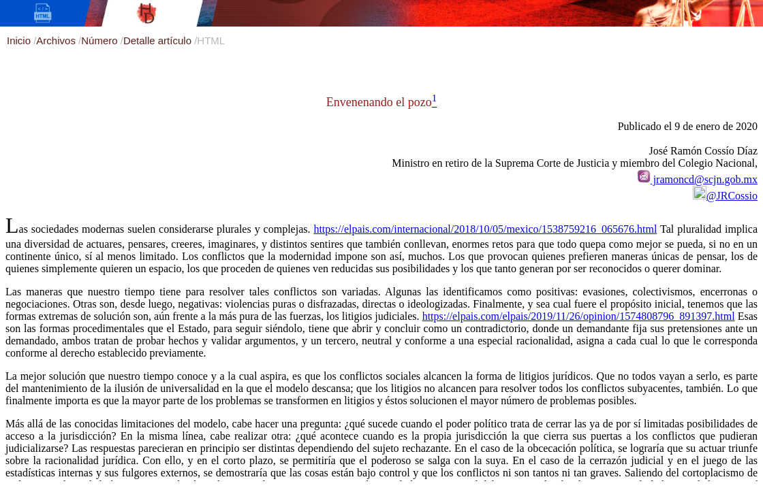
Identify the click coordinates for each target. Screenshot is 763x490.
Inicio (20, 40)
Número (101, 40)
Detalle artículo (158, 40)
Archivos (57, 40)
